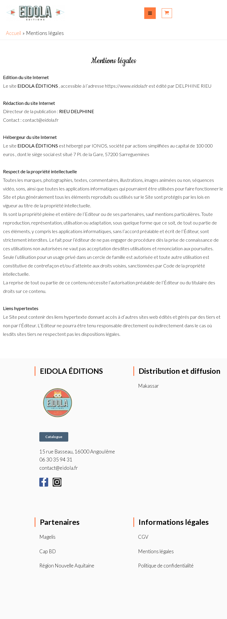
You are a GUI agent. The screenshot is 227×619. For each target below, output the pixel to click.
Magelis (48, 536)
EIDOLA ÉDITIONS (72, 370)
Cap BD (47, 551)
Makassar (148, 386)
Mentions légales (157, 551)
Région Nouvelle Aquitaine (68, 565)
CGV (143, 536)
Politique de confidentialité (167, 565)
